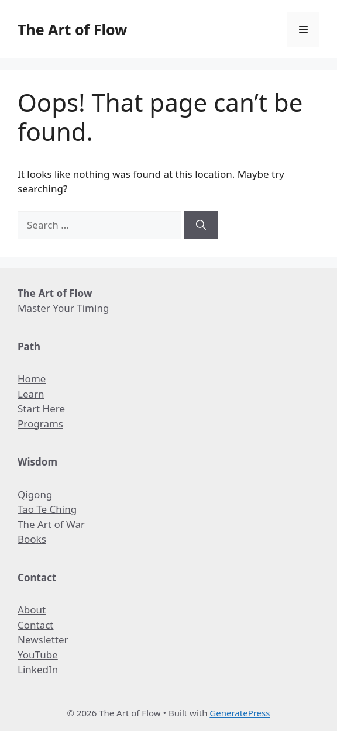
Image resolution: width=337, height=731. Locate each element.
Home (32, 378)
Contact (36, 625)
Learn (31, 394)
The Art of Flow (72, 29)
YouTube (38, 654)
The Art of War (51, 524)
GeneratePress (239, 713)
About (32, 609)
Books (32, 539)
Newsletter (43, 639)
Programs (40, 423)
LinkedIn (38, 669)
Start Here (41, 408)
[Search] (201, 225)
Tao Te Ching (47, 509)
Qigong (35, 494)
